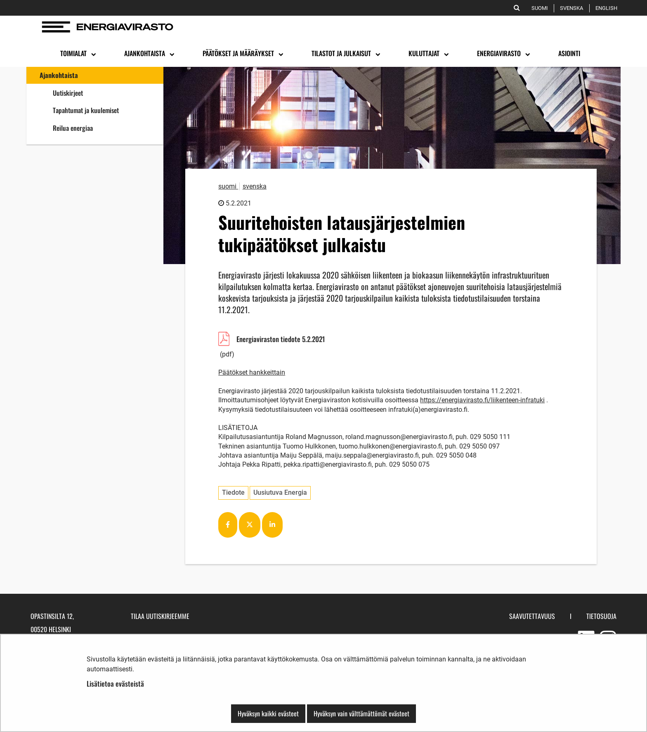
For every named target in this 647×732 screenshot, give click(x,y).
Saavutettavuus (532, 616)
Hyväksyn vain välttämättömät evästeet (361, 713)
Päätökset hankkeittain (251, 372)
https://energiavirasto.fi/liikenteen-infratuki (482, 400)
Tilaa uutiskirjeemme (160, 616)
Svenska (573, 8)
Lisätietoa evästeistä (115, 683)
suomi (228, 186)
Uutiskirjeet (68, 93)
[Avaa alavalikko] (93, 53)
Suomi (541, 8)
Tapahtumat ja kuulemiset (86, 110)
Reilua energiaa (103, 128)
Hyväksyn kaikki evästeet (268, 713)
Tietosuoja (601, 616)
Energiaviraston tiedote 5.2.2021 (289, 340)
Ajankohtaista (59, 75)
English (608, 8)
